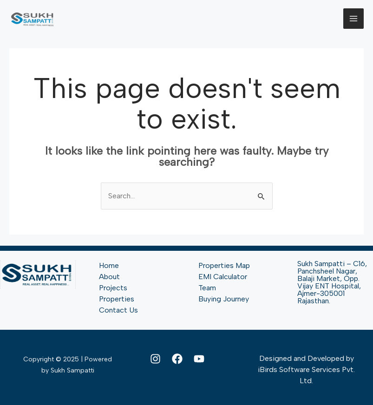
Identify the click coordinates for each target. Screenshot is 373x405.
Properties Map (224, 265)
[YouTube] (199, 358)
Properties (116, 298)
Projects (113, 287)
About (109, 276)
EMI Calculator (222, 276)
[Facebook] (177, 358)
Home (109, 265)
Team (207, 287)
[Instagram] (155, 358)
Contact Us (118, 310)
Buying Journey (223, 298)
